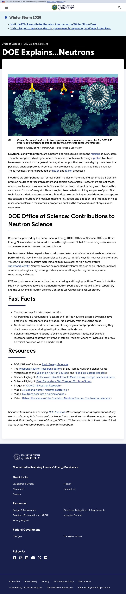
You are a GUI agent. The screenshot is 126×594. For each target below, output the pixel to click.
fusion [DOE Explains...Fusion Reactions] (68, 170)
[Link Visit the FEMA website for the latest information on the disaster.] (53, 24)
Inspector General (73, 515)
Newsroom (18, 489)
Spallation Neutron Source (52, 372)
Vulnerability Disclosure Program (25, 587)
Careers (17, 494)
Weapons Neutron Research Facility (41, 368)
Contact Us (69, 489)
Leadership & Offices (23, 483)
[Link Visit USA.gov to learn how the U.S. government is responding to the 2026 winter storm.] (61, 28)
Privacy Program (21, 520)
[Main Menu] (7, 8)
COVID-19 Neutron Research (44, 385)
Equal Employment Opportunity (94, 587)
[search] (119, 8)
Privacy (45, 581)
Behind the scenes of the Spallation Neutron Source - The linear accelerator (67, 398)
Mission (67, 483)
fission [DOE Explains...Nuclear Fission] (55, 170)
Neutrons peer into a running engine (44, 394)
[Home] (63, 10)
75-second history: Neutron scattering (45, 389)
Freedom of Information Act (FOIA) (31, 515)
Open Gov (14, 581)
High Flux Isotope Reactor (91, 372)
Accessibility (30, 581)
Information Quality (64, 581)
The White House (73, 536)
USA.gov (17, 536)
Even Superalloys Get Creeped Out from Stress (64, 381)
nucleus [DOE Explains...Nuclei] (95, 153)
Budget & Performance (24, 510)
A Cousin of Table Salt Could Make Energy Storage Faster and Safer (75, 377)
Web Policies (84, 581)
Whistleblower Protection (60, 587)
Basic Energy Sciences (55, 364)
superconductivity (19, 266)
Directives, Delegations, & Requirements (84, 510)
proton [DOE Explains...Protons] (97, 158)
